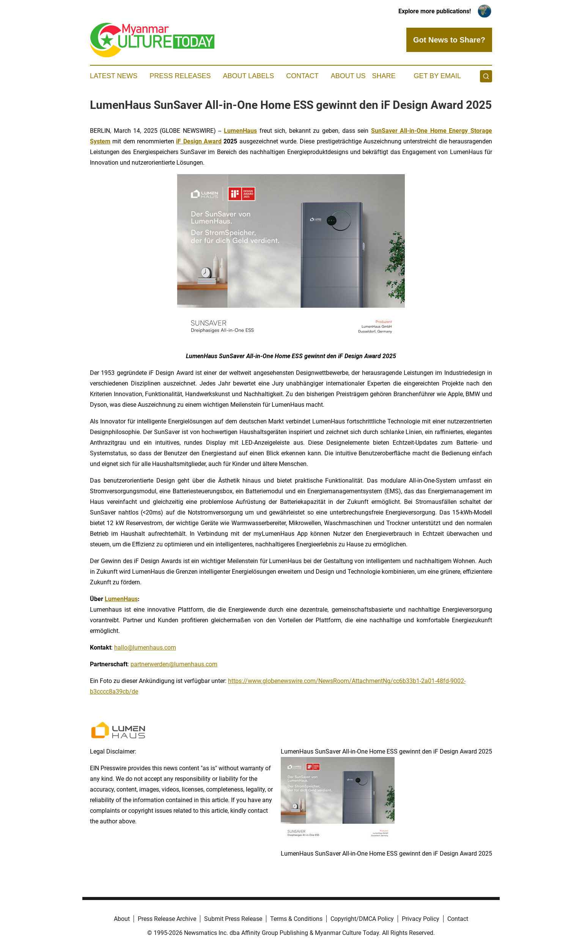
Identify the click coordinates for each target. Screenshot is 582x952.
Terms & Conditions (296, 918)
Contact (302, 76)
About (122, 918)
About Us (348, 76)
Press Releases (180, 76)
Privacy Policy (420, 918)
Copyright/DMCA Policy (362, 918)
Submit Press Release (233, 918)
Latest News (113, 76)
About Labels (248, 76)
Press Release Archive (167, 918)
